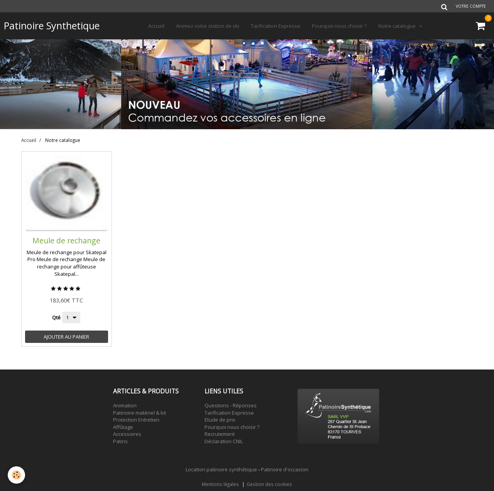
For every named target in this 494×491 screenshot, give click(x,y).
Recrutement (220, 433)
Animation (125, 405)
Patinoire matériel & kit (139, 412)
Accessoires (127, 433)
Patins (120, 441)
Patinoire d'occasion (284, 469)
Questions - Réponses (231, 405)
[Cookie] (16, 475)
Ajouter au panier (66, 336)
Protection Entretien (136, 419)
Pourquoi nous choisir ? (339, 25)
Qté (56, 317)
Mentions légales (220, 484)
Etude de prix (220, 419)
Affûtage (123, 427)
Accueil (156, 25)
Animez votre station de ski (207, 25)
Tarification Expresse (275, 25)
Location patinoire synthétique (221, 469)
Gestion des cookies (269, 484)
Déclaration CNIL (224, 441)
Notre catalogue (397, 25)
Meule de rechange (66, 240)
